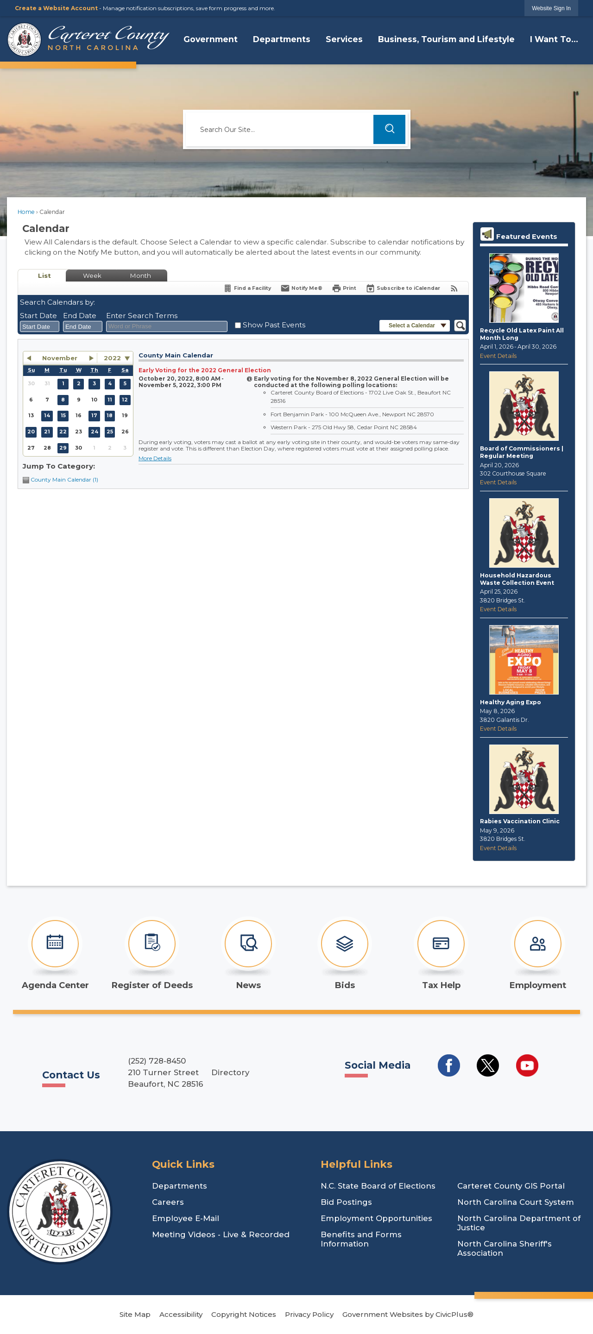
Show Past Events (274, 324)
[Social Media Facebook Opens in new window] (449, 1065)
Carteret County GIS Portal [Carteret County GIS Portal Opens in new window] (511, 1185)
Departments (179, 1185)
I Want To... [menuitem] (554, 39)
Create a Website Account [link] (56, 8)
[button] (389, 129)
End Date (79, 315)
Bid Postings (346, 1202)
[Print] (344, 288)
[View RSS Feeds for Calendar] (454, 288)
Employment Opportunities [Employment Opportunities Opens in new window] (376, 1218)
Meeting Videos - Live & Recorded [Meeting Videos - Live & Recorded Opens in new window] (221, 1234)
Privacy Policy (309, 1314)
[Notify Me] (301, 288)
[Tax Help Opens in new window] (441, 953)
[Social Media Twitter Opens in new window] (488, 1065)
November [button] (59, 358)
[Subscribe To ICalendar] (403, 288)
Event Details (498, 355)
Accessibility (180, 1314)
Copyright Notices (243, 1314)
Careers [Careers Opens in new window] (168, 1202)
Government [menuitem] (210, 39)
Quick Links (183, 1164)
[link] (551, 8)
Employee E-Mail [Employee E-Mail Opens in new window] (185, 1218)
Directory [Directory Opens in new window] (230, 1072)
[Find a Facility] (247, 288)
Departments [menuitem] (281, 39)
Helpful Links (356, 1164)
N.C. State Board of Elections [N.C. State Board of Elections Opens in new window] (378, 1185)
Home (26, 211)
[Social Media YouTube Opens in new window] (527, 1065)
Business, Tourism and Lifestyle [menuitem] (446, 39)
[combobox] (39, 326)
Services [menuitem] (344, 39)
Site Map (135, 1314)
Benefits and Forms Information (361, 1239)
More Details (155, 458)
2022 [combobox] (112, 358)
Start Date (38, 315)
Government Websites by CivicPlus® (407, 1314)
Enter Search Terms (141, 315)
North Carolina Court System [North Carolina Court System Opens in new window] (515, 1202)
